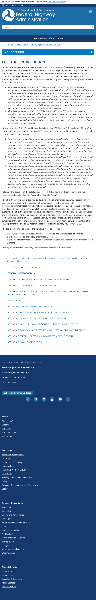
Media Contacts (9, 583)
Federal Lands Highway (12, 462)
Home (10, 44)
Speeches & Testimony (12, 579)
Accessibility (7, 511)
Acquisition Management (13, 454)
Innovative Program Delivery (14, 470)
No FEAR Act (7, 534)
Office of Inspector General (14, 537)
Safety (18, 44)
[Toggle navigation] (90, 11)
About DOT (7, 507)
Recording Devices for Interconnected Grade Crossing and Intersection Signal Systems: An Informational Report (47, 260)
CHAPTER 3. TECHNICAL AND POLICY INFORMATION (32, 285)
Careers (5, 424)
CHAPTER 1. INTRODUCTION (21, 273)
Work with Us (7, 436)
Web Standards (8, 553)
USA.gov (5, 545)
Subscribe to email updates (17, 392)
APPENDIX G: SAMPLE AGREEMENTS (24, 342)
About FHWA (7, 421)
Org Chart (6, 428)
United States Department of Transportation (22, 5)
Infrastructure (8, 466)
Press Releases (8, 575)
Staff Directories (9, 432)
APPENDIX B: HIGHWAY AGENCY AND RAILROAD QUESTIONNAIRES (39, 312)
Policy (4, 481)
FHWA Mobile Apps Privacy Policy (16, 522)
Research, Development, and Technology (20, 485)
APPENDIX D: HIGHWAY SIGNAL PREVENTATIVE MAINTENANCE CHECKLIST (43, 324)
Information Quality (10, 530)
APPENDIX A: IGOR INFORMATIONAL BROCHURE (30, 306)
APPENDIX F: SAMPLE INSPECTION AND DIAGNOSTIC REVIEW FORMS (40, 336)
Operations (7, 473)
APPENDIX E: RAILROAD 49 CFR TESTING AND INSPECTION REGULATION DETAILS (46, 330)
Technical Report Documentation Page (25, 267)
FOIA (4, 526)
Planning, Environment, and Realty (17, 477)
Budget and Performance (13, 515)
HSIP (26, 44)
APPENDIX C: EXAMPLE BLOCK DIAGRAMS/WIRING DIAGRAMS (36, 318)
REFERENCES (13, 300)
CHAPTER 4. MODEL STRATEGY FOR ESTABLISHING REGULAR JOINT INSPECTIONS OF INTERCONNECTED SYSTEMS (48, 292)
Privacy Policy (8, 541)
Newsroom (7, 571)
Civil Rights (6, 458)
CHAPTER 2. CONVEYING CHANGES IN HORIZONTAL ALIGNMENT (38, 279)
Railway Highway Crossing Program (45, 44)
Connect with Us (9, 586)
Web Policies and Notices (13, 549)
